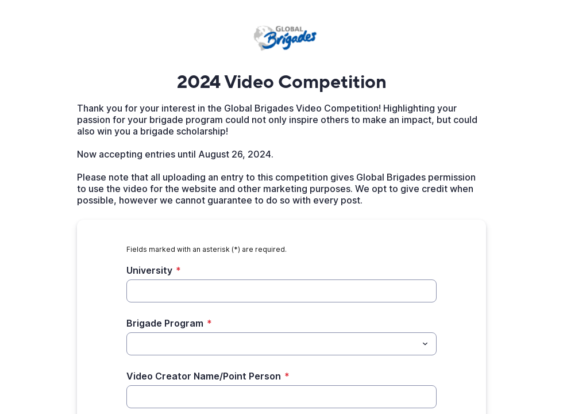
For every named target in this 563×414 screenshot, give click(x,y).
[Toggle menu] (425, 344)
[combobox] (281, 343)
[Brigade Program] (272, 343)
